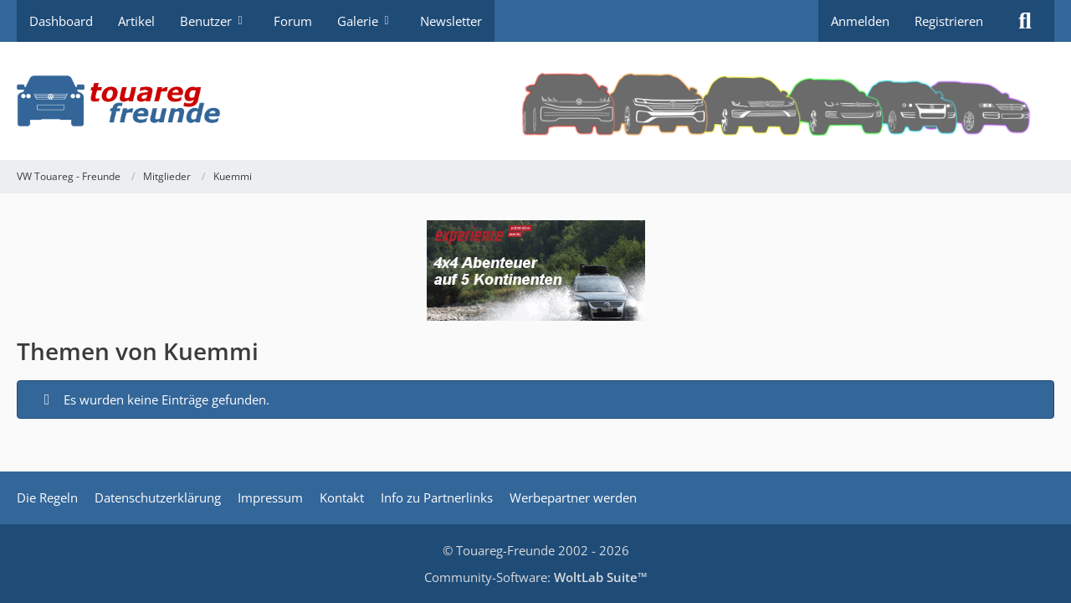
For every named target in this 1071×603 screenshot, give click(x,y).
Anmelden (860, 21)
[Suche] (1025, 21)
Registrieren (949, 21)
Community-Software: (536, 577)
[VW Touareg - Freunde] (535, 101)
